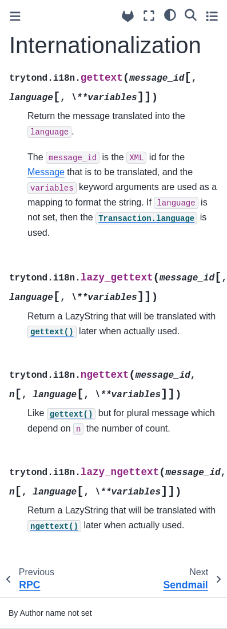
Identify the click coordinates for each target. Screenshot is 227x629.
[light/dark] (170, 14)
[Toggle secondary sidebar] (211, 16)
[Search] (190, 14)
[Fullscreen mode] (149, 16)
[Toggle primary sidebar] (15, 16)
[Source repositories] (127, 16)
